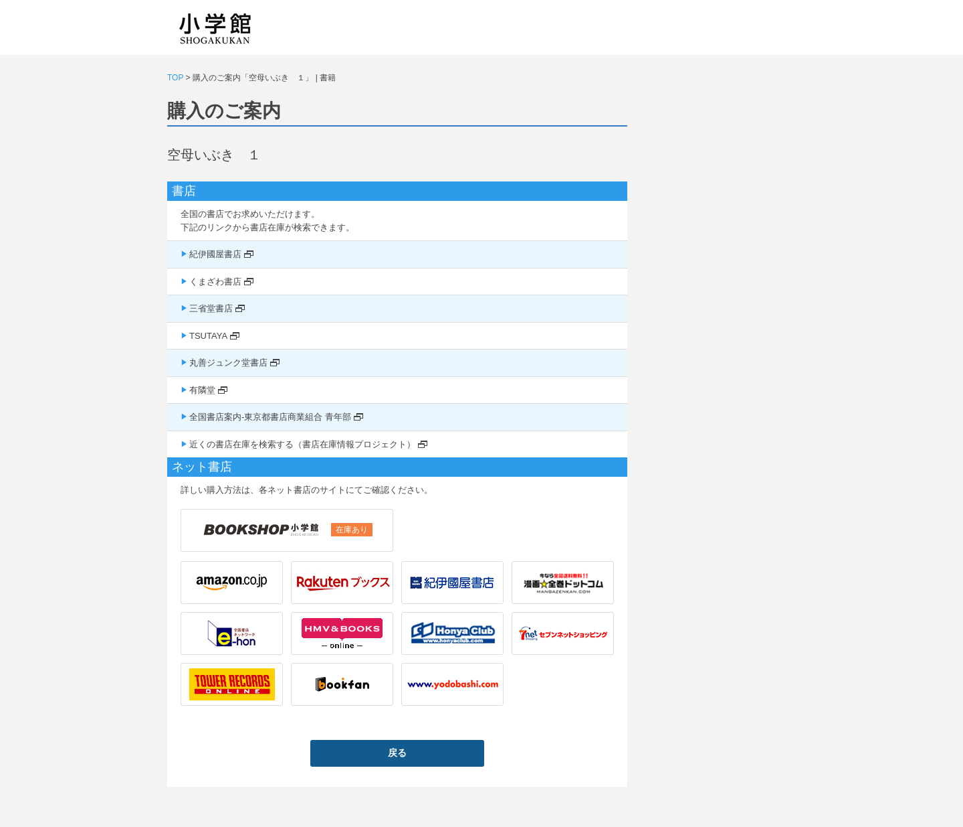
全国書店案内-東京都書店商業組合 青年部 (270, 417)
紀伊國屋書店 (215, 254)
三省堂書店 (211, 308)
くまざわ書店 (215, 282)
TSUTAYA (208, 336)
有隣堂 (202, 390)
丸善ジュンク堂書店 (228, 363)
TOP (175, 77)
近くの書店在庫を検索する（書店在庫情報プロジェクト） (302, 444)
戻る (397, 752)
